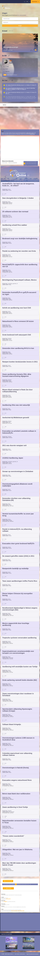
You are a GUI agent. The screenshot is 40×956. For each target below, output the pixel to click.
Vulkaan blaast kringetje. (11, 724)
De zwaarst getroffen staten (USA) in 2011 (18, 556)
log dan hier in (32, 134)
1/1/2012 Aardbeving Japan (12, 458)
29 (35, 161)
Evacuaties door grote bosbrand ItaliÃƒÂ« (18, 543)
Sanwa (9, 189)
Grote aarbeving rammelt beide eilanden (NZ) (19, 680)
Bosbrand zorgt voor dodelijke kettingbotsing (19, 238)
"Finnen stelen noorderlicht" (13, 836)
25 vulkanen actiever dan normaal (15, 212)
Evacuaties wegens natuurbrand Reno (17, 780)
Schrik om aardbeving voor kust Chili (16, 308)
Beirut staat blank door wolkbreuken (16, 794)
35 (32, 163)
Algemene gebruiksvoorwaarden (32, 954)
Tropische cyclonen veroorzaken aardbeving (19, 638)
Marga (9, 201)
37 (35, 163)
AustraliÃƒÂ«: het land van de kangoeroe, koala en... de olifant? (18, 185)
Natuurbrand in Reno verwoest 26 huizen (18, 321)
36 (34, 163)
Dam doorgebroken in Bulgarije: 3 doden (18, 198)
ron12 (10, 255)
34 (30, 163)
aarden (10, 869)
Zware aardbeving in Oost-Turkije (15, 807)
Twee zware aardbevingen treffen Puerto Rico (19, 581)
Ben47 (10, 642)
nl (27, 1)
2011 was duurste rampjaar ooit (14, 445)
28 (34, 161)
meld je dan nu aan (29, 132)
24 (27, 161)
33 (29, 163)
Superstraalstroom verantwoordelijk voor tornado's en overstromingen (18, 652)
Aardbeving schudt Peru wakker (14, 225)
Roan (10, 854)
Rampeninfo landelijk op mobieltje (15, 568)
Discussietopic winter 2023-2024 (17, 910)
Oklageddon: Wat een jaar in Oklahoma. (17, 849)
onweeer (10, 840)
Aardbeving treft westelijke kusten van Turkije (19, 667)
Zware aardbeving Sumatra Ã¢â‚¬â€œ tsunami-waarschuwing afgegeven (16, 375)
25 (29, 161)
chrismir (10, 216)
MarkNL (9, 242)
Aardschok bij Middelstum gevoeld (15, 417)
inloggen (5, 901)
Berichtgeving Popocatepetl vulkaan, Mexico (19, 280)
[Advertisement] (20, 119)
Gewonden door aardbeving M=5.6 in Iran (18, 348)
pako (10, 422)
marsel (10, 729)
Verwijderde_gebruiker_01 (13, 283)
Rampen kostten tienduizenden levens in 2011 (20, 362)
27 (32, 161)
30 (24, 163)
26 (30, 161)
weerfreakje (11, 657)
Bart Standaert (11, 811)
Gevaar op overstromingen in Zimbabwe (17, 471)
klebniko (10, 520)
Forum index (4, 162)
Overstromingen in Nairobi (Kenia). (15, 768)
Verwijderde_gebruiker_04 (13, 461)
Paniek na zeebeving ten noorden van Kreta (19, 251)
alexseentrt (8, 898)
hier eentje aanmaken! (22, 15)
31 (26, 163)
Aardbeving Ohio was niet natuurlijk (16, 405)
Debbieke (10, 202)
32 (27, 163)
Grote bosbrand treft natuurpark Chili (16, 335)
